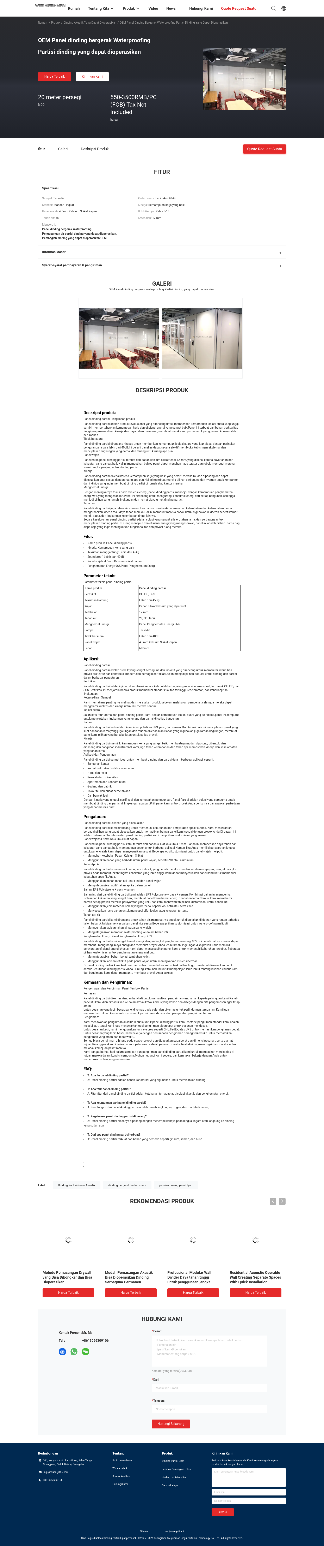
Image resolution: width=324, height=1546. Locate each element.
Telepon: (158, 1400)
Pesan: (157, 1331)
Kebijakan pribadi (174, 1531)
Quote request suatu (264, 149)
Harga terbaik (54, 76)
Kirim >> (222, 1512)
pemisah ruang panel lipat (176, 1185)
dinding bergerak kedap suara (127, 1185)
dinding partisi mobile (174, 1477)
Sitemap (144, 1531)
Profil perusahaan (122, 1460)
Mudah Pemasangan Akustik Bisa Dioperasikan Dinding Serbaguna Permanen (129, 1277)
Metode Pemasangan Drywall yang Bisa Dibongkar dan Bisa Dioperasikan (67, 1277)
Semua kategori (170, 1485)
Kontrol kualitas (121, 1476)
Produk (55, 22)
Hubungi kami (120, 1484)
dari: (156, 1379)
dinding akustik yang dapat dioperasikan (89, 22)
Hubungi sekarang (170, 1424)
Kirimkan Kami (92, 76)
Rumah (42, 22)
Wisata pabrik (119, 1468)
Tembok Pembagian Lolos (176, 1469)
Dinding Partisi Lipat (173, 1460)
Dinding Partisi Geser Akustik (76, 1185)
